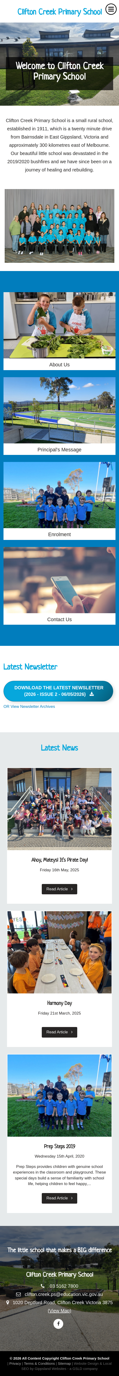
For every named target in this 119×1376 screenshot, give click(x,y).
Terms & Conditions (39, 1363)
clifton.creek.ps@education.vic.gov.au (64, 1294)
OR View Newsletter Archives (29, 706)
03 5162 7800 (64, 1286)
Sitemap (64, 1363)
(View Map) (59, 1310)
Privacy (15, 1363)
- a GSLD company (82, 1369)
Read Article (59, 889)
